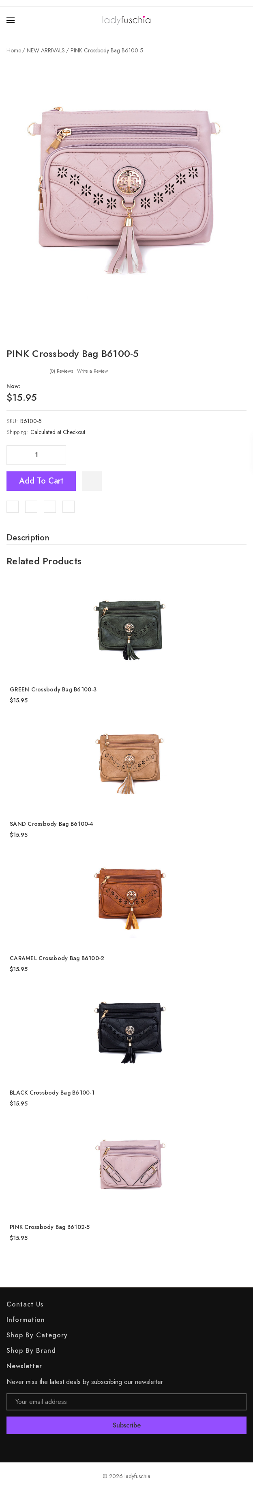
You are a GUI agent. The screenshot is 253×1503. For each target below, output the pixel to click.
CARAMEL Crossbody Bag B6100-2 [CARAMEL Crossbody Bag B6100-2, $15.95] (57, 958)
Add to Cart (41, 481)
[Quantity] (36, 455)
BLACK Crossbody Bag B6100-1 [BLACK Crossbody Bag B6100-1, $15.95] (52, 1092)
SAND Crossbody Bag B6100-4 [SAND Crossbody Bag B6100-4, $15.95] (52, 824)
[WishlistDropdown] (92, 481)
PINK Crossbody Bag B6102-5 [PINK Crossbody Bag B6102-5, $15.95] (50, 1227)
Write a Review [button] (92, 371)
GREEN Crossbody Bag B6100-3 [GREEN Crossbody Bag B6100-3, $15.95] (53, 689)
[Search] (242, 20)
